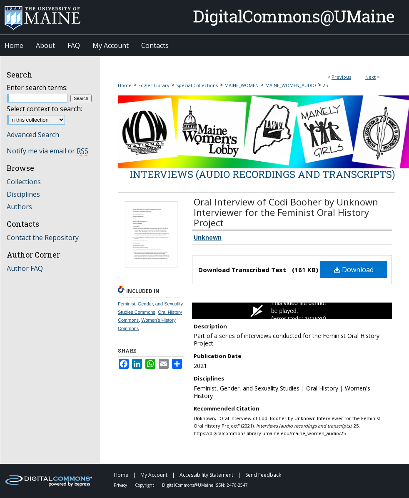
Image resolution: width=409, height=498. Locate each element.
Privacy (121, 485)
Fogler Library (154, 85)
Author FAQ (25, 268)
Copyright (145, 485)
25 (325, 85)
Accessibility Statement (207, 474)
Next (370, 77)
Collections (24, 181)
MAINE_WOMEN (241, 85)
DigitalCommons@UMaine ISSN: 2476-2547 (205, 485)
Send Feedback (263, 474)
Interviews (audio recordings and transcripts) (262, 174)
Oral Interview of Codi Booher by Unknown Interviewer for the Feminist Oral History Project (286, 212)
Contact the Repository (43, 237)
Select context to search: (44, 108)
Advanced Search (33, 134)
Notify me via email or (47, 150)
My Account (154, 474)
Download (354, 269)
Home (125, 85)
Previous (341, 77)
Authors (19, 206)
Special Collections (197, 85)
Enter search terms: (37, 87)
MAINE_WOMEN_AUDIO (290, 85)
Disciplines (23, 194)
